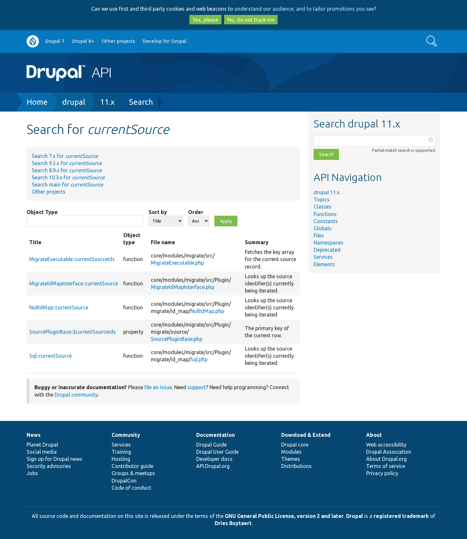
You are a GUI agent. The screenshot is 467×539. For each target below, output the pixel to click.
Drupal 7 (55, 41)
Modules (291, 452)
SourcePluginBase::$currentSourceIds (72, 332)
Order (195, 212)
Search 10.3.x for (68, 177)
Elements (324, 264)
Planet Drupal (42, 445)
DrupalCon (124, 481)
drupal (73, 102)
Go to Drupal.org (33, 41)
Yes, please (205, 20)
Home (37, 102)
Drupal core (294, 445)
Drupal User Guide (217, 452)
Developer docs (214, 459)
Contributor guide (132, 466)
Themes (290, 459)
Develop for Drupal (164, 41)
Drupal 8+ (83, 41)
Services (323, 257)
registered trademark (401, 516)
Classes (322, 207)
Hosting (121, 459)
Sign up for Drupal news (54, 459)
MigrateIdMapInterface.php (182, 287)
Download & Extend (305, 435)
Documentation (215, 435)
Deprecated (327, 250)
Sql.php (199, 359)
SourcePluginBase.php (176, 339)
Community (126, 435)
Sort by (158, 212)
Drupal (354, 516)
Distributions (296, 466)
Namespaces (328, 243)
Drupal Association (388, 452)
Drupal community (76, 395)
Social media (42, 452)
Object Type (42, 212)
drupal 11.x (327, 192)
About (374, 435)
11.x (107, 102)
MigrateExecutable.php (177, 263)
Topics (321, 199)
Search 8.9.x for (67, 170)
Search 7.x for (65, 156)
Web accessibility (386, 445)
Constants (326, 221)
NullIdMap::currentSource (58, 307)
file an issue (158, 387)
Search (141, 102)
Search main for (67, 184)
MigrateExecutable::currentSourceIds (72, 259)
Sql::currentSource (50, 356)
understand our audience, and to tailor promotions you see (304, 9)
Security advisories (49, 466)
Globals (322, 228)
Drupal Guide (211, 445)
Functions (325, 214)
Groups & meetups (133, 473)
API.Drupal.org (213, 466)
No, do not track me (250, 20)
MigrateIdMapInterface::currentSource (73, 283)
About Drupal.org (386, 459)
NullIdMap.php (207, 311)
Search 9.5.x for (67, 163)
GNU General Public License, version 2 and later (284, 516)
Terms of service (385, 466)
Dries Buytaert (233, 523)
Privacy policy (382, 473)
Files (319, 235)
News (34, 435)
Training (121, 452)
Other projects (118, 41)
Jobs (32, 473)
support (196, 387)
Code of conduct (131, 488)
